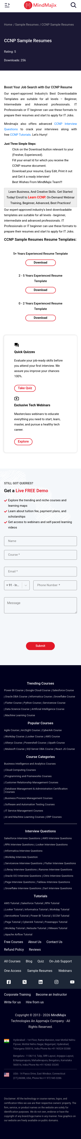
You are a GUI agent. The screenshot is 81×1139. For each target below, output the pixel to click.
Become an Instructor (51, 994)
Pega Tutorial (13, 921)
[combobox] (6, 585)
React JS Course (65, 748)
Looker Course (34, 736)
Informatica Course (40, 696)
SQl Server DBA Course (40, 748)
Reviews (35, 949)
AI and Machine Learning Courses (24, 816)
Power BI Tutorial (40, 915)
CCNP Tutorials (20, 135)
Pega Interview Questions (20, 882)
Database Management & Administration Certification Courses (36, 790)
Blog (29, 961)
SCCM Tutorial (60, 915)
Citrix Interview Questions (58, 875)
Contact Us (54, 942)
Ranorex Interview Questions (55, 869)
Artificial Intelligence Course (47, 709)
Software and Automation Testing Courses (30, 804)
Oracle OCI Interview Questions (23, 875)
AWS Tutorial (11, 903)
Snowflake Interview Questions (23, 888)
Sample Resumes (27, 24)
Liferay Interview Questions (21, 869)
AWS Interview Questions (57, 838)
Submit (40, 646)
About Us (34, 942)
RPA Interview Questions (19, 844)
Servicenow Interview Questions (23, 863)
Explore (23, 441)
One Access (12, 971)
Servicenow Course (54, 702)
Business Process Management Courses (29, 798)
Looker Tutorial (14, 909)
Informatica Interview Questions (23, 850)
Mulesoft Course (15, 748)
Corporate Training (17, 994)
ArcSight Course (30, 730)
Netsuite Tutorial (36, 928)
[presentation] (40, 630)
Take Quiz (25, 388)
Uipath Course (56, 742)
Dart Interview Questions (57, 888)
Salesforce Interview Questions (22, 838)
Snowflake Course (64, 696)
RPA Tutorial (52, 903)
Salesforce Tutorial (32, 903)
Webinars (65, 971)
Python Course (32, 702)
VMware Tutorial (57, 928)
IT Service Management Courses (24, 810)
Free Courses (13, 942)
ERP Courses (54, 816)
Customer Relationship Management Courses (31, 782)
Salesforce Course (63, 690)
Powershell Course (35, 742)
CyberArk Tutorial (33, 921)
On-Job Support (60, 961)
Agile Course (11, 730)
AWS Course (52, 736)
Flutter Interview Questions (60, 863)
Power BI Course (14, 690)
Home (8, 24)
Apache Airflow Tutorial (18, 934)
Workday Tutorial (59, 909)
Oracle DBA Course (16, 696)
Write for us (12, 1002)
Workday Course (14, 736)
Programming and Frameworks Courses (28, 776)
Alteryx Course (13, 742)
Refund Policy (14, 949)
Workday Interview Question (21, 857)
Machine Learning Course (20, 715)
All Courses (12, 961)
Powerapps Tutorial (56, 921)
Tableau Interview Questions (53, 882)
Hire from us (35, 1002)
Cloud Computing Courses (20, 769)
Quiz (41, 961)
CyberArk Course (52, 730)
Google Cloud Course (38, 690)
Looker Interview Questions (52, 844)
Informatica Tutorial (36, 909)
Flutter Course (13, 702)
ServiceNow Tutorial (16, 915)
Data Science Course (17, 709)
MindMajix (58, 1015)
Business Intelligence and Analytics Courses (30, 763)
